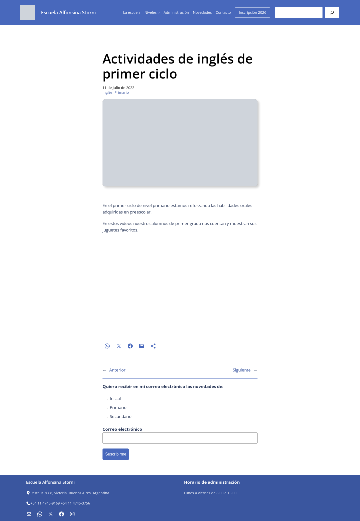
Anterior (117, 370)
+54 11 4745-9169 (45, 503)
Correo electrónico (122, 429)
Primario (121, 92)
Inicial (113, 398)
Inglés (107, 92)
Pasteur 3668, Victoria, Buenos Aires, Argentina (69, 492)
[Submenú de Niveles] (159, 13)
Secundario (118, 416)
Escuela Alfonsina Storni (68, 12)
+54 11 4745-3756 (75, 503)
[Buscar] (332, 12)
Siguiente (242, 370)
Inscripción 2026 (252, 12)
